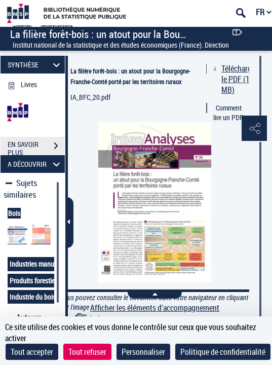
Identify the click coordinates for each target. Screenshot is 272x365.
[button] (254, 129)
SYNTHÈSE (35, 65)
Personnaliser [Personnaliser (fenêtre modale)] (143, 351)
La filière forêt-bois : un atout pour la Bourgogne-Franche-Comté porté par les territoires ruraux (130, 76)
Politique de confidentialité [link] (222, 351)
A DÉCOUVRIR (35, 164)
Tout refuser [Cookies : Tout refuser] (87, 351)
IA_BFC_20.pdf (90, 97)
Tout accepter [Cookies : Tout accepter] (32, 351)
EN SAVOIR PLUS (36, 147)
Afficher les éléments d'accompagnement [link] (154, 308)
